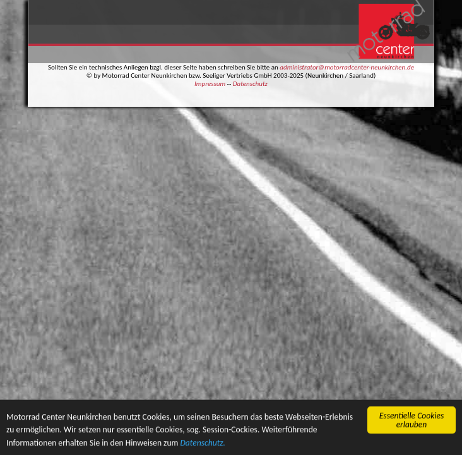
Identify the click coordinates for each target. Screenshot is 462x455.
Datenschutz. (202, 443)
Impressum (209, 84)
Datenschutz (250, 84)
